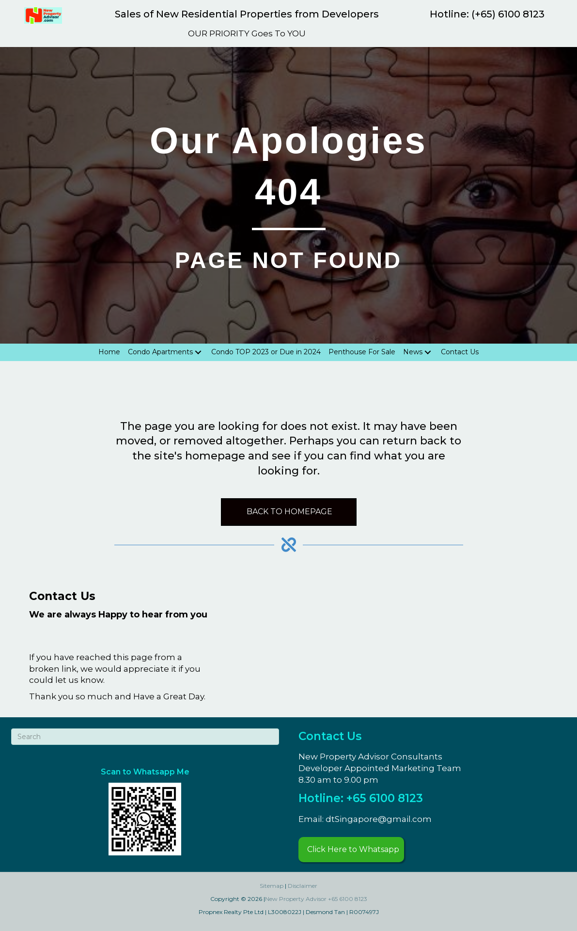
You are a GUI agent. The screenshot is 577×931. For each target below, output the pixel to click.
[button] (351, 849)
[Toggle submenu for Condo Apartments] (198, 352)
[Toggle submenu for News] (427, 352)
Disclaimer (302, 885)
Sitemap (271, 885)
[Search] (145, 736)
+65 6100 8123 (347, 898)
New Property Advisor (296, 898)
